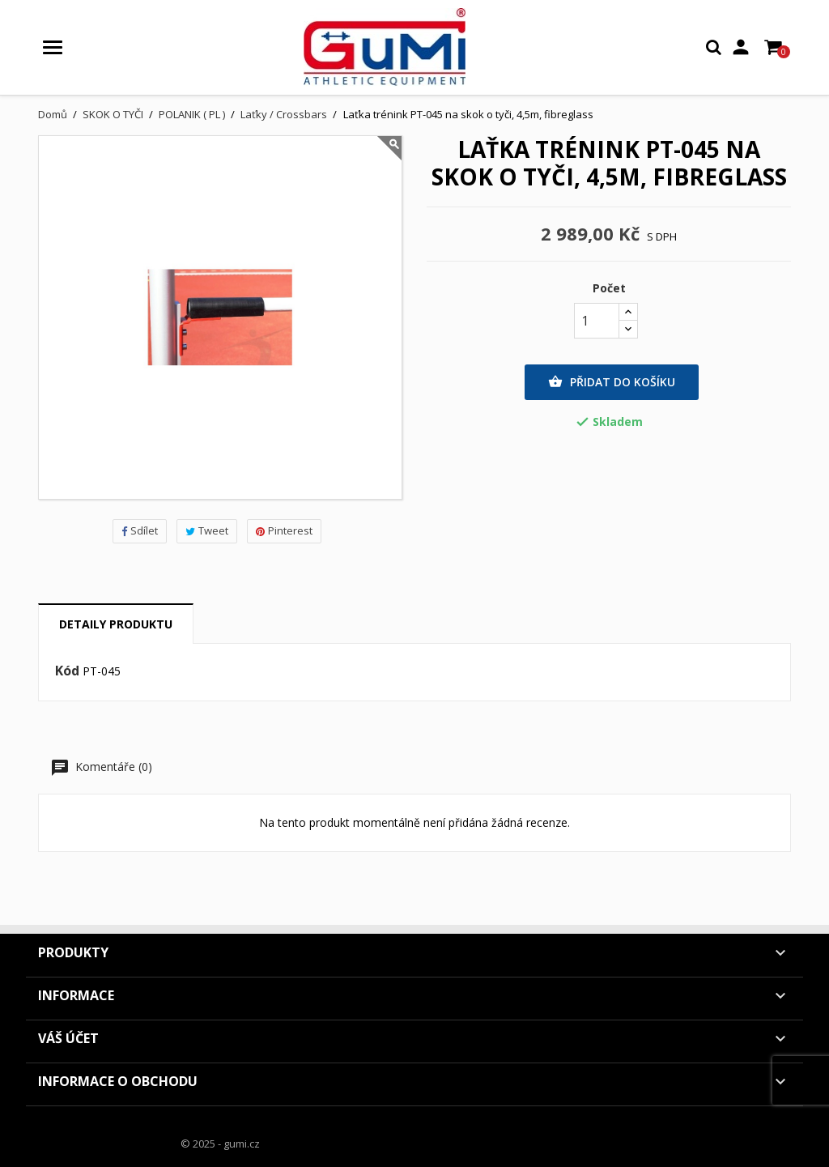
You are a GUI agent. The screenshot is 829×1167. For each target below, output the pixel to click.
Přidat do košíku (611, 382)
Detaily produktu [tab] (115, 624)
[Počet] (596, 321)
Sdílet (139, 530)
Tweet (206, 530)
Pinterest (284, 530)
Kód (67, 671)
